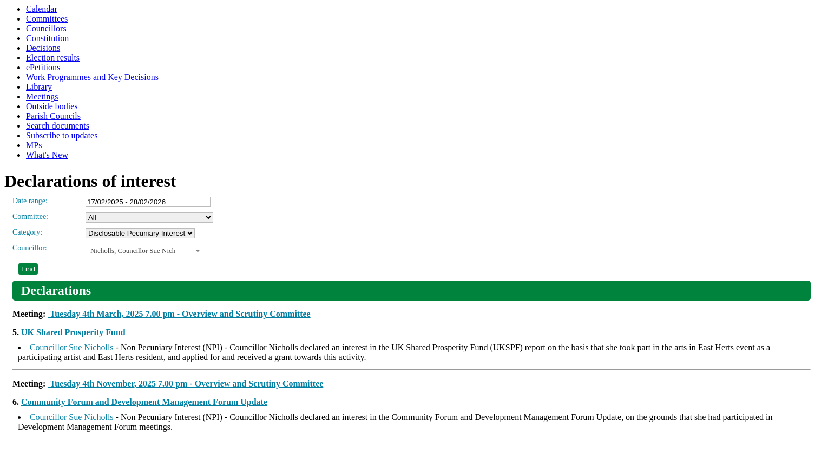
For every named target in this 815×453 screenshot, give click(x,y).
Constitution (47, 38)
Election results (53, 57)
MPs (34, 145)
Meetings (42, 96)
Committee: (30, 216)
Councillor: (29, 248)
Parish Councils (53, 116)
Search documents (57, 125)
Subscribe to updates (61, 135)
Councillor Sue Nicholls (72, 347)
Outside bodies (52, 106)
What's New (47, 154)
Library (39, 86)
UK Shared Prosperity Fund (73, 332)
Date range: (30, 201)
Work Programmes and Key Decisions (92, 77)
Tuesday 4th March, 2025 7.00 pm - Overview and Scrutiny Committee (179, 313)
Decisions (43, 47)
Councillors (46, 28)
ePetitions (43, 67)
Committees (47, 18)
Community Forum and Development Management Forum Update (144, 402)
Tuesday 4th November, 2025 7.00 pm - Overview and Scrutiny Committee (185, 383)
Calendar (41, 9)
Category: (27, 232)
